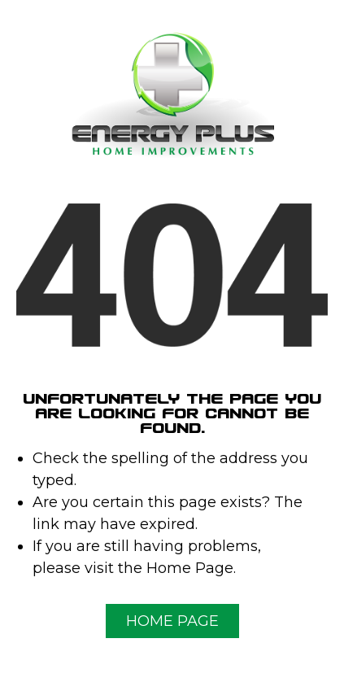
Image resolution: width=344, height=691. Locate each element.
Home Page (172, 621)
